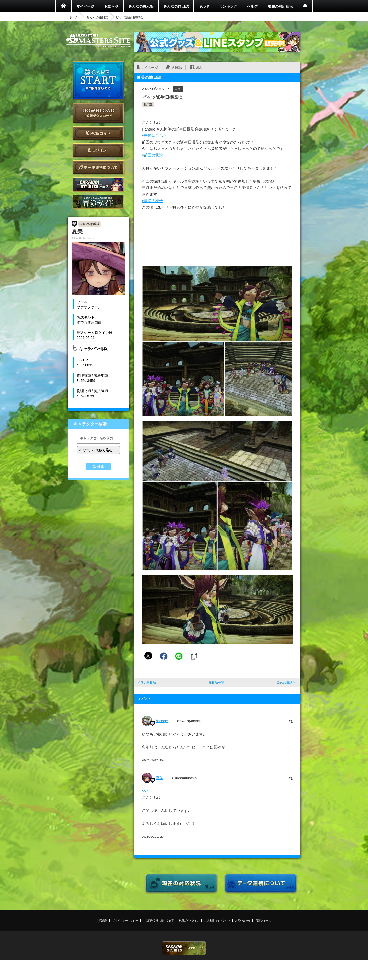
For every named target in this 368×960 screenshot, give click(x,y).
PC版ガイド (98, 133)
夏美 (159, 777)
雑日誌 (148, 104)
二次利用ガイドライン (217, 920)
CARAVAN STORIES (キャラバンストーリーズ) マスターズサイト (98, 41)
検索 (100, 466)
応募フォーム (263, 920)
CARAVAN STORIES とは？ (98, 184)
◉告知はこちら (154, 135)
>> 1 (145, 791)
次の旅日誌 (284, 682)
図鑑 (199, 67)
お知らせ (111, 6)
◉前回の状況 (152, 155)
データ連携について (98, 167)
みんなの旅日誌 (176, 6)
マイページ (85, 6)
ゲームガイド (98, 202)
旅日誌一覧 (216, 682)
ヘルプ (252, 6)
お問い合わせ (242, 920)
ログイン (98, 150)
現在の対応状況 (280, 6)
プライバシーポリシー (125, 920)
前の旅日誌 (148, 682)
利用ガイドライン (189, 920)
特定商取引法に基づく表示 (158, 920)
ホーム (73, 17)
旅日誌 (176, 67)
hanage (162, 720)
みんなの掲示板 (141, 6)
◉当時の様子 (152, 200)
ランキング (228, 6)
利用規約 (102, 920)
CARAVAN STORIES (184, 948)
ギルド (204, 6)
